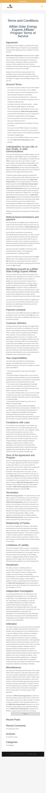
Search (25, 714)
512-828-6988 (23, 1)
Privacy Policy (32, 754)
